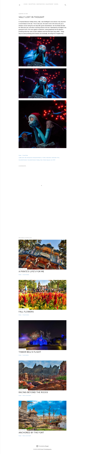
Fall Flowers (26, 311)
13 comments (26, 314)
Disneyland (29, 157)
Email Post (25, 155)
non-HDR (53, 160)
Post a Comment (27, 395)
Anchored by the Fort (31, 432)
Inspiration (40, 4)
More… (56, 4)
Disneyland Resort (37, 157)
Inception (31, 4)
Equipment (49, 4)
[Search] (65, 4)
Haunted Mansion (23, 160)
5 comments (26, 355)
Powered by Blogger (42, 446)
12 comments (26, 274)
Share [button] (20, 155)
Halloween (48, 157)
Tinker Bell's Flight (30, 352)
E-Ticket (44, 157)
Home (26, 4)
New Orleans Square (45, 160)
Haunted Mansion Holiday (34, 160)
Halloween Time (55, 157)
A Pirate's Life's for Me (31, 271)
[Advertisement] (42, 221)
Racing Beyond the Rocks (33, 392)
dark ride (24, 157)
